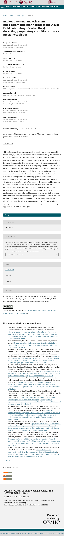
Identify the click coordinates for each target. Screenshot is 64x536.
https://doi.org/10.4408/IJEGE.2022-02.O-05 (23, 129)
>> (9, 460)
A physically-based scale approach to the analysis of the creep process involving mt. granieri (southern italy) (34, 425)
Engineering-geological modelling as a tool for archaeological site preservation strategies (31, 398)
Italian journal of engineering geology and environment (32, 7)
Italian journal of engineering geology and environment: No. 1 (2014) (31, 361)
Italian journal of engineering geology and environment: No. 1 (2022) (34, 374)
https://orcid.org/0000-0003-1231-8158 (13, 104)
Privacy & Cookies (25, 533)
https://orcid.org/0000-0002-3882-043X (14, 47)
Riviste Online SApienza (9, 533)
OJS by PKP (60, 533)
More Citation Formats (15, 255)
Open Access (38, 533)
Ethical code (49, 533)
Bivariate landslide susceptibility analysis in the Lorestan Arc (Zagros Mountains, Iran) (32, 451)
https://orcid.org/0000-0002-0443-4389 (14, 113)
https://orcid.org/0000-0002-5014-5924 (14, 82)
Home (5, 15)
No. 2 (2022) (22, 15)
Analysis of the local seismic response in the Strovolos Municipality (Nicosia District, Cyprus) (34, 372)
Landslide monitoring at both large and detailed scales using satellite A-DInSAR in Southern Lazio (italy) (34, 413)
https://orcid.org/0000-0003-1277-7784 (14, 121)
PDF (8, 215)
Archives (13, 15)
